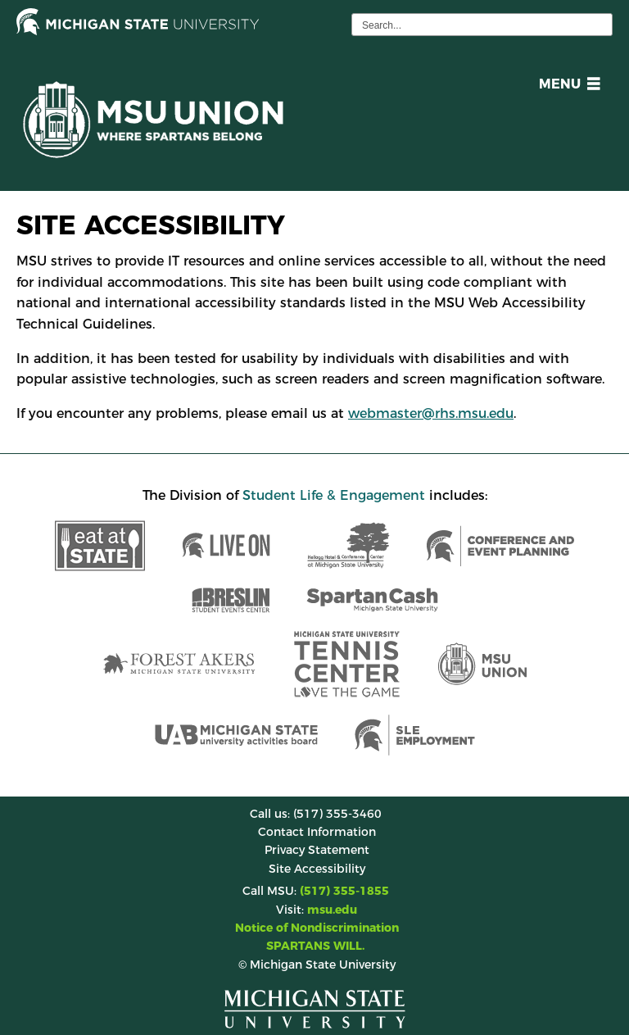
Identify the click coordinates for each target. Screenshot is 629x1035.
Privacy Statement (317, 849)
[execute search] (598, 24)
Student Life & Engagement (333, 495)
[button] (566, 86)
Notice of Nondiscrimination (317, 927)
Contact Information (317, 831)
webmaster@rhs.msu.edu (431, 413)
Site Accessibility (317, 868)
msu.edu (332, 909)
